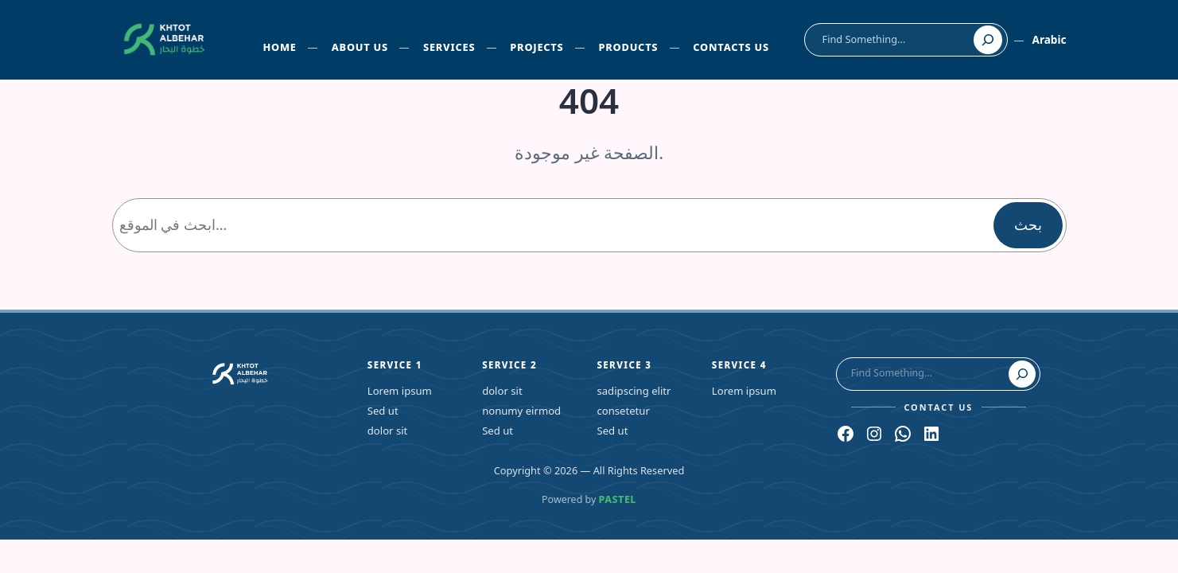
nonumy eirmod (521, 410)
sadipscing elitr (634, 391)
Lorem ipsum (399, 391)
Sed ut (382, 410)
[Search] (988, 39)
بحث (1028, 224)
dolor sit (387, 430)
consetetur (623, 410)
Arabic (1049, 39)
